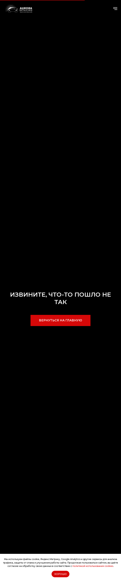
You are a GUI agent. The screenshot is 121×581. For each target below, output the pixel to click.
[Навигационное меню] (115, 8)
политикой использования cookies (92, 566)
